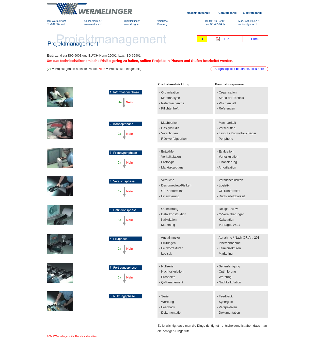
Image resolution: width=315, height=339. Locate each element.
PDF (227, 39)
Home (255, 39)
